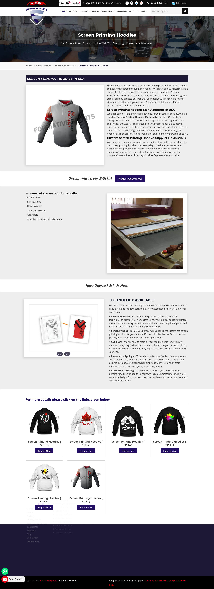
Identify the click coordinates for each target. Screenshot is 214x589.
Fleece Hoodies (64, 65)
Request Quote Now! (130, 178)
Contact (142, 11)
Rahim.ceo (179, 3)
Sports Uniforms (90, 11)
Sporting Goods (124, 11)
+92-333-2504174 (157, 2)
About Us (74, 11)
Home (64, 11)
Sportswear (107, 11)
